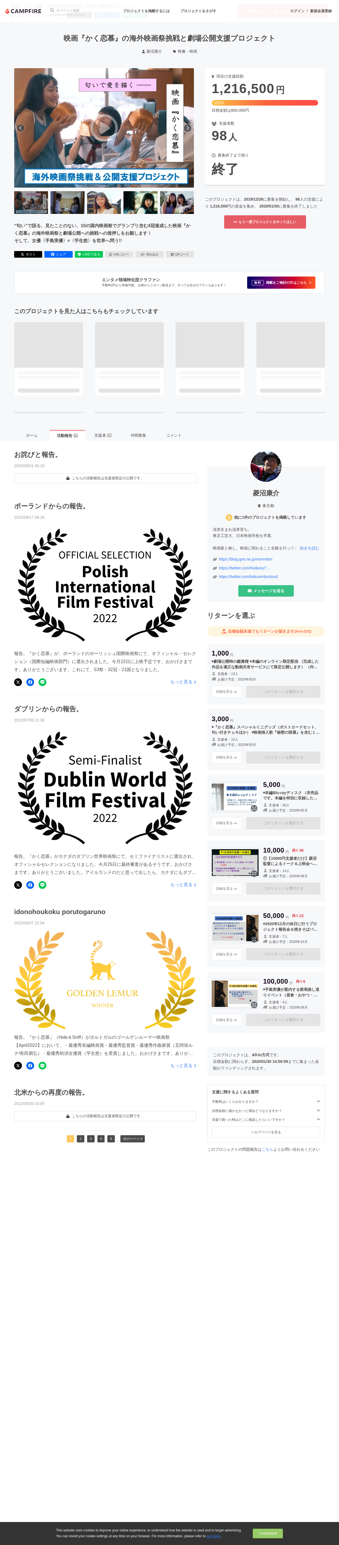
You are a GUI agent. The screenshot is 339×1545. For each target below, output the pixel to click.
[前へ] (20, 128)
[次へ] (187, 128)
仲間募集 (138, 435)
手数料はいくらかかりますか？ (266, 1101)
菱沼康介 (152, 51)
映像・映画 (185, 51)
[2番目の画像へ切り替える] (67, 202)
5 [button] (111, 1139)
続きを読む (309, 548)
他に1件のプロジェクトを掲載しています (270, 517)
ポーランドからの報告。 (51, 506)
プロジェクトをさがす (198, 11)
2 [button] (81, 1139)
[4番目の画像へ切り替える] (140, 202)
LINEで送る (89, 254)
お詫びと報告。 (38, 454)
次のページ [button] (132, 1139)
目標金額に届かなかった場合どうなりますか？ (266, 1111)
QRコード (180, 254)
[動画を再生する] (104, 128)
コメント (174, 435)
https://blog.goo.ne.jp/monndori (245, 559)
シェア (58, 254)
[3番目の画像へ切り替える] (104, 202)
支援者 (102, 435)
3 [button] (91, 1139)
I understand (268, 1533)
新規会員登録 (321, 11)
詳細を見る (226, 692)
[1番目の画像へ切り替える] (31, 202)
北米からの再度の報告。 (51, 1092)
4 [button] (101, 1139)
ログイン (297, 11)
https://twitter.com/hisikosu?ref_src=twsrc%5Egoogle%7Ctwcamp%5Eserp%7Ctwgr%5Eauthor (269, 568)
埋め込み (149, 254)
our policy (214, 1536)
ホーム (32, 435)
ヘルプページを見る (266, 1132)
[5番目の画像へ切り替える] (177, 202)
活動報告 (67, 435)
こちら (267, 1149)
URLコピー (119, 254)
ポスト (28, 254)
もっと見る (183, 681)
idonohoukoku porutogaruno (59, 911)
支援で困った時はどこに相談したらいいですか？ (266, 1119)
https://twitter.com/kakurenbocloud (248, 576)
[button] (281, 283)
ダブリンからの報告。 (48, 709)
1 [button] (71, 1139)
